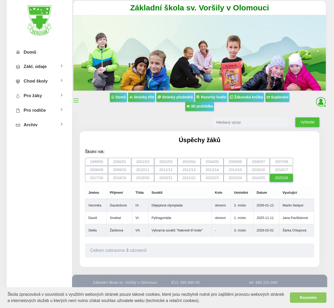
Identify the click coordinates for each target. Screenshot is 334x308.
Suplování (277, 97)
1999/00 (96, 162)
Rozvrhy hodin (211, 97)
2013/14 (212, 170)
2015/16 (258, 170)
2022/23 (212, 178)
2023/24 (235, 178)
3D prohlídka (199, 106)
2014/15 (235, 170)
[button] (202, 301)
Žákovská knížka (246, 97)
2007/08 (281, 162)
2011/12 (165, 170)
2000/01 (119, 162)
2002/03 (165, 162)
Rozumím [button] (308, 298)
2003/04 (189, 162)
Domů (118, 97)
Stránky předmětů (175, 97)
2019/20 (143, 178)
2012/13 (189, 170)
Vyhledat (307, 122)
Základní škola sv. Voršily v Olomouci (199, 7)
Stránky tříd (141, 97)
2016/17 (281, 170)
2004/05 (212, 162)
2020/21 (165, 178)
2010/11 (143, 170)
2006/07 (258, 162)
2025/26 (281, 178)
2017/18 (96, 178)
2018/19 (119, 178)
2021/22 (189, 178)
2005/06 (235, 162)
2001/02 (143, 162)
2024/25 (258, 178)
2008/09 (96, 170)
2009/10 (119, 170)
